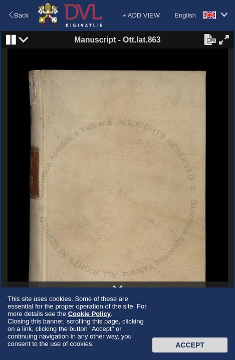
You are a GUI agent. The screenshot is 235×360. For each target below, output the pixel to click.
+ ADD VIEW (141, 15)
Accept (189, 345)
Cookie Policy (89, 314)
